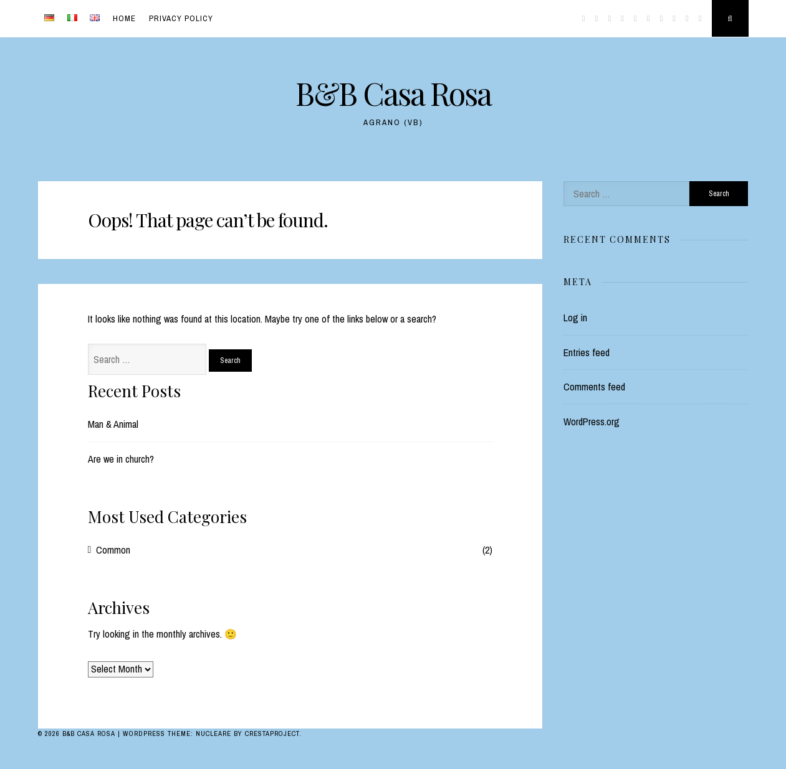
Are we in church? (121, 459)
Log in (575, 317)
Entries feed (586, 352)
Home (124, 18)
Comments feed (594, 387)
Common (113, 550)
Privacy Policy (181, 18)
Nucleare (213, 733)
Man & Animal (113, 424)
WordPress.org (591, 421)
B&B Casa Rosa (393, 93)
